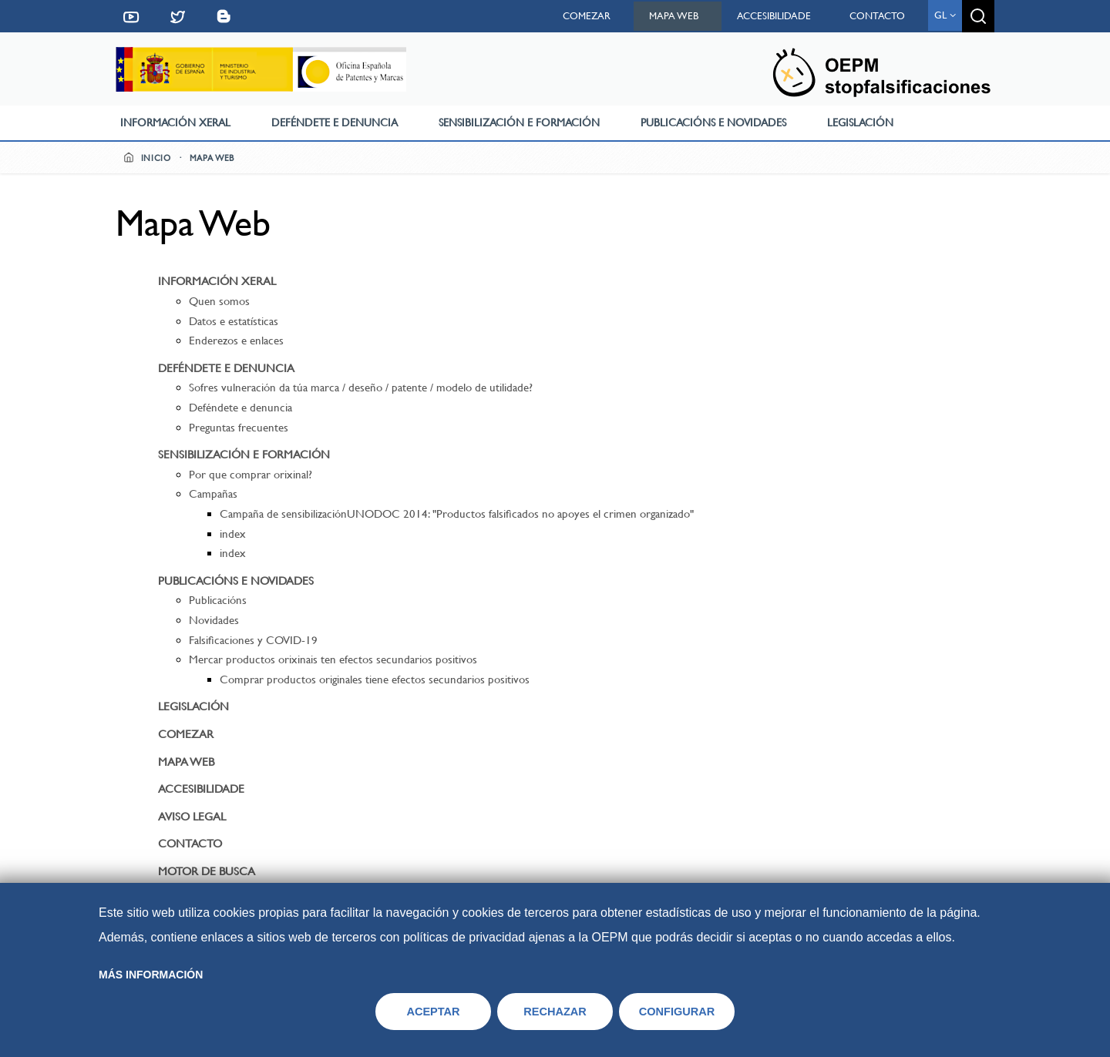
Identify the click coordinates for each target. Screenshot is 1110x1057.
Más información (151, 974)
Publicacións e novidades (713, 122)
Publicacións (218, 600)
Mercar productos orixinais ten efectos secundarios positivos (333, 659)
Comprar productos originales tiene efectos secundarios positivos (375, 679)
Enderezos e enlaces (236, 340)
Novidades (214, 620)
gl (945, 15)
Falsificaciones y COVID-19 (253, 640)
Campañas (213, 494)
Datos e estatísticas (233, 321)
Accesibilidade (774, 16)
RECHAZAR (555, 1011)
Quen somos (219, 301)
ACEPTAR (432, 1011)
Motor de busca (206, 871)
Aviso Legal (192, 816)
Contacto (877, 16)
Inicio (147, 158)
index (233, 534)
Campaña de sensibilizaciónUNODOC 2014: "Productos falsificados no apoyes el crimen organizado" (457, 514)
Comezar (586, 16)
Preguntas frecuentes (238, 427)
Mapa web (673, 16)
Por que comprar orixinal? (250, 474)
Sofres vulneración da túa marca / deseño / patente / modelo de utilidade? (361, 387)
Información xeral (175, 122)
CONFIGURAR (677, 1011)
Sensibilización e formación (519, 122)
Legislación (860, 122)
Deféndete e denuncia (334, 122)
